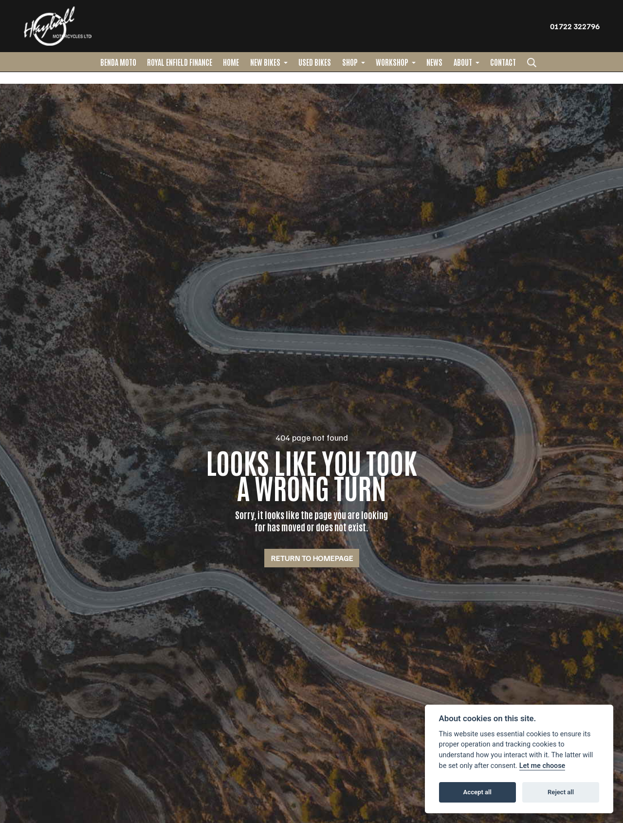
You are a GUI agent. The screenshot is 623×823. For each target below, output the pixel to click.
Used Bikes (314, 62)
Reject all (561, 792)
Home (231, 62)
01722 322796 (575, 26)
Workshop (393, 62)
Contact (503, 62)
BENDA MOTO (118, 62)
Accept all (477, 792)
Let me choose (542, 766)
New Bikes (266, 62)
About (464, 62)
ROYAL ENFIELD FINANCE (179, 62)
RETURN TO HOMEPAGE (312, 558)
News (434, 62)
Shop (350, 62)
